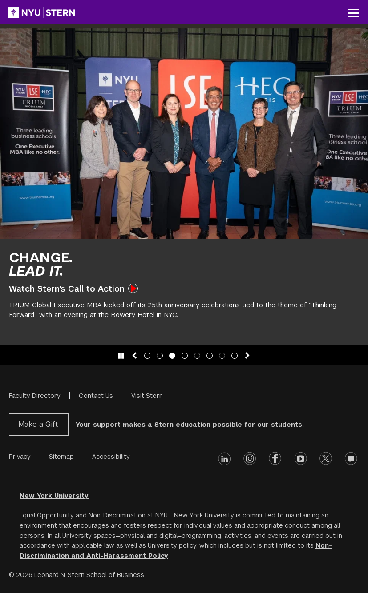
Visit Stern (147, 396)
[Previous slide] (134, 355)
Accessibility (111, 457)
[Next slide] (247, 355)
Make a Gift (38, 424)
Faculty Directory (35, 396)
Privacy (20, 457)
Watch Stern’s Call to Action (67, 289)
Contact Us (96, 396)
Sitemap (61, 457)
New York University (54, 496)
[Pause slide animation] (121, 355)
